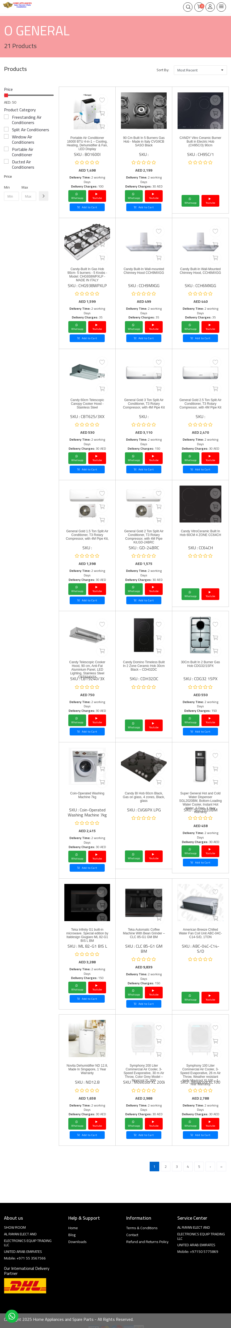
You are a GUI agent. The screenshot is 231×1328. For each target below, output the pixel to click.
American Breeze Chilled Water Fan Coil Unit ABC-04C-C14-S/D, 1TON (200, 933)
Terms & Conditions (142, 1227)
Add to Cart (87, 207)
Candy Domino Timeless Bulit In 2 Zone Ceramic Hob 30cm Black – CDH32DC (144, 665)
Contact (132, 1234)
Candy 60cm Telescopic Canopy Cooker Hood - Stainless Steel (87, 403)
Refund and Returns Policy (147, 1241)
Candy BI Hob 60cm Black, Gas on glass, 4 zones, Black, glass (144, 797)
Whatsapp (77, 196)
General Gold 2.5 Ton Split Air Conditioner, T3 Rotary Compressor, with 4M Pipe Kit (200, 403)
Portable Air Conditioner (22, 152)
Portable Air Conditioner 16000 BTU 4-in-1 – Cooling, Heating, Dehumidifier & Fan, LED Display (87, 143)
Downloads (77, 1241)
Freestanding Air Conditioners (26, 119)
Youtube (97, 196)
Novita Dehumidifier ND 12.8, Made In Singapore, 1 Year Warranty (87, 1069)
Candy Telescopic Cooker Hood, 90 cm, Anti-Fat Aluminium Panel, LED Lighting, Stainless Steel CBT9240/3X (87, 669)
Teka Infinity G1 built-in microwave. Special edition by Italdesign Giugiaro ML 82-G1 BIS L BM (87, 935)
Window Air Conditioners (23, 139)
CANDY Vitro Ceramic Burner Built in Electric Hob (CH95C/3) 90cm (200, 141)
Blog (71, 1234)
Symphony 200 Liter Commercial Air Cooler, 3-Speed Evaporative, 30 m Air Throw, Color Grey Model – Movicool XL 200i (144, 1073)
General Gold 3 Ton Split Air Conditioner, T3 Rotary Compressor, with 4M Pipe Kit (144, 403)
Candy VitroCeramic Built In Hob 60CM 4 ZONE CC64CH (200, 533)
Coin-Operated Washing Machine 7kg (87, 795)
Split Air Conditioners (30, 129)
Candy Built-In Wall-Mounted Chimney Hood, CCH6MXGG (200, 271)
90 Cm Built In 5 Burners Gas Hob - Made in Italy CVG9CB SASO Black (144, 141)
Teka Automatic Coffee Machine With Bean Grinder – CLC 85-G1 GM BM (144, 933)
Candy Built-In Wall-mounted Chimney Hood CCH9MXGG (144, 271)
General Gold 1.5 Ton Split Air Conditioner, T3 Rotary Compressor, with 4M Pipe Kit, (87, 534)
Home (73, 1227)
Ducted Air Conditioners (23, 164)
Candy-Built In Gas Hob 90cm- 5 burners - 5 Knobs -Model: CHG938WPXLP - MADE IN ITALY (87, 274)
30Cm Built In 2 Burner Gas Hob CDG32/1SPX (200, 664)
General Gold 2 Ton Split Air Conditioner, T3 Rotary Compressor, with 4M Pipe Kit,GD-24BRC (143, 536)
